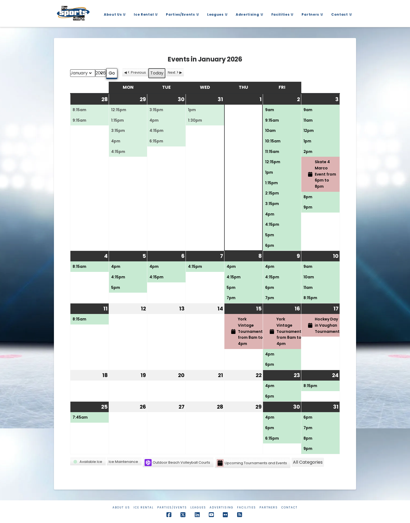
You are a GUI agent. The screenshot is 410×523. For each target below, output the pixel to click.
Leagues (198, 507)
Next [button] (173, 72)
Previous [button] (136, 72)
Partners (268, 507)
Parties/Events (172, 507)
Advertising (222, 507)
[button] (88, 462)
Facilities (246, 507)
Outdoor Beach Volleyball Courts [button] (177, 462)
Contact (289, 507)
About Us (121, 507)
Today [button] (156, 73)
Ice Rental (144, 507)
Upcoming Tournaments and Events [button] (252, 463)
